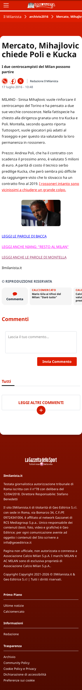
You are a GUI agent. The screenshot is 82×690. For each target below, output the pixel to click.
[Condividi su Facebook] (13, 81)
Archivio (9, 657)
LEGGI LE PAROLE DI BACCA (24, 236)
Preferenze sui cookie (19, 680)
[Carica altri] (41, 410)
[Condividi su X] (20, 81)
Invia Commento (57, 361)
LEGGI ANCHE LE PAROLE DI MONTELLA (34, 257)
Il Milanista (12, 16)
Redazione (11, 634)
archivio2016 (38, 16)
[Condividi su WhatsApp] (5, 81)
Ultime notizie (13, 605)
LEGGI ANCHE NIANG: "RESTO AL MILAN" (35, 246)
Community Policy (16, 663)
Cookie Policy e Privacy (19, 669)
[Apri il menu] (6, 5)
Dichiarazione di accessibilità (24, 674)
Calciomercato (13, 611)
